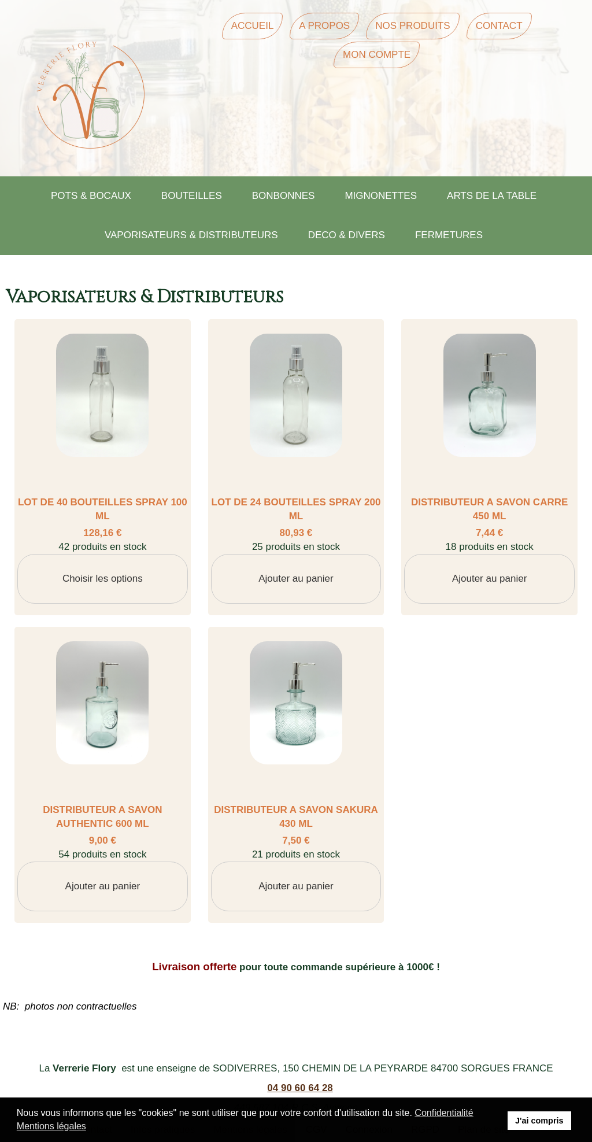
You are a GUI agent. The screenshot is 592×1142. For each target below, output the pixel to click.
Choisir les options (102, 578)
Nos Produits (412, 25)
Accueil (252, 25)
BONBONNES (283, 195)
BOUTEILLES (191, 195)
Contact (499, 25)
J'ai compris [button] (539, 1120)
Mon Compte (376, 54)
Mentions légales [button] (51, 1126)
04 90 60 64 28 (299, 1087)
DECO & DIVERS (346, 235)
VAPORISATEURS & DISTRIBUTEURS (191, 235)
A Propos (324, 25)
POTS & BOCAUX (91, 195)
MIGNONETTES (381, 195)
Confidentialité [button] (444, 1113)
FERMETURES (449, 235)
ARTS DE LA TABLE (491, 195)
